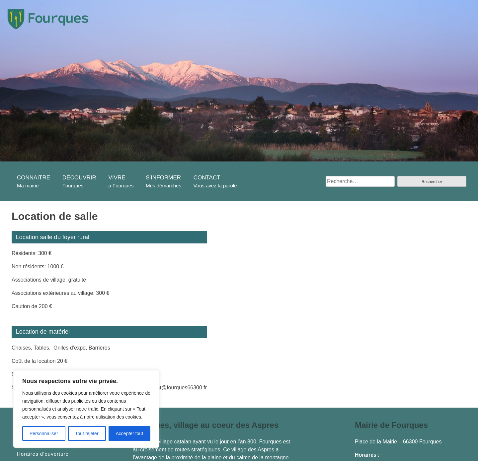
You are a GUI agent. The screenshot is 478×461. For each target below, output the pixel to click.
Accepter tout (129, 433)
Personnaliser (44, 433)
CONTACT (207, 177)
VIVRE (117, 177)
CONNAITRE (33, 177)
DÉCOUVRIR (79, 177)
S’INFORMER (163, 177)
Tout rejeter (87, 433)
